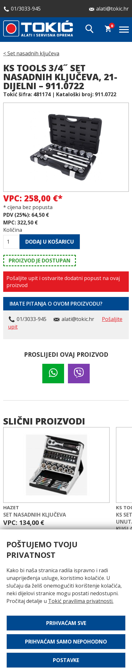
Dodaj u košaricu (49, 241)
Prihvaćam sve (66, 623)
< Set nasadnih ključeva (31, 53)
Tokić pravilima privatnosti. (80, 601)
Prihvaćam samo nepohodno (66, 641)
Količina (11, 229)
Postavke (66, 660)
